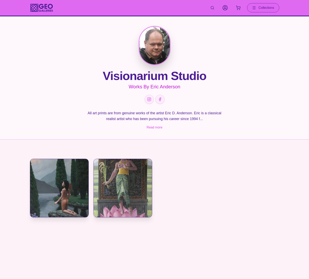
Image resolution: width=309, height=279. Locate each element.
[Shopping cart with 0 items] (238, 8)
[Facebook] (160, 99)
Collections (263, 8)
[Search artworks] (212, 7)
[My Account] (225, 7)
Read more (154, 127)
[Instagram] (149, 99)
